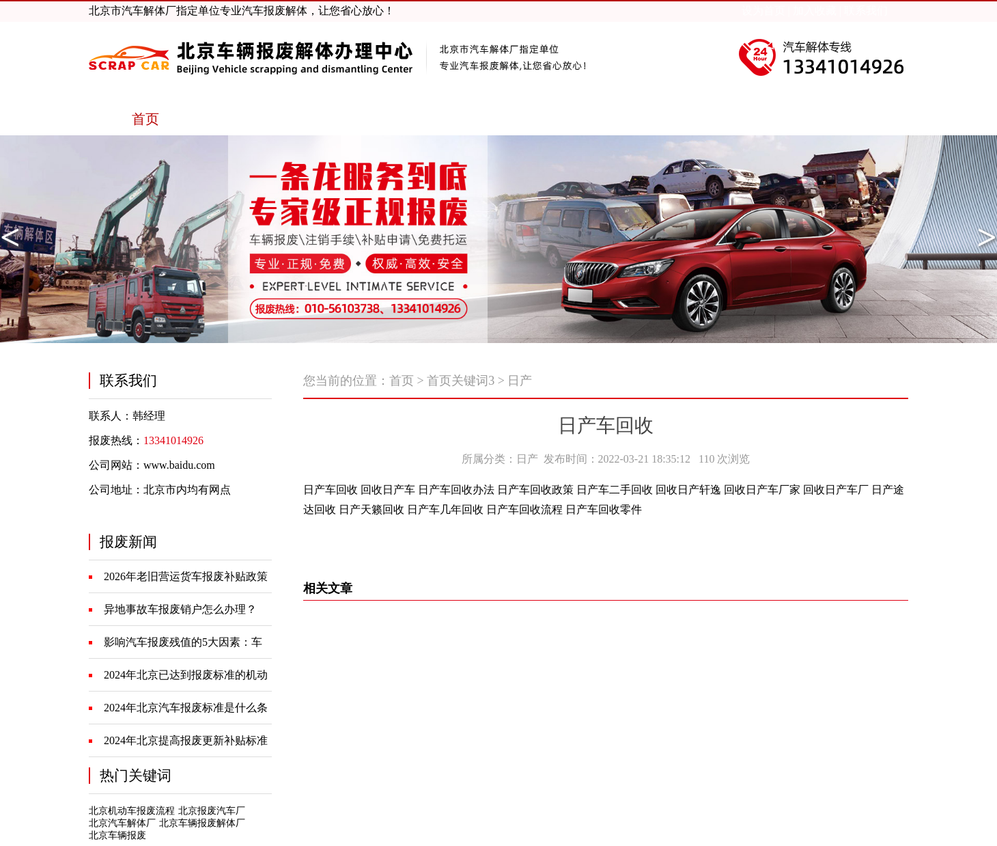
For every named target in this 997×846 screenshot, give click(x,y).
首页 (401, 380)
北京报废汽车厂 (211, 811)
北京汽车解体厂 (122, 823)
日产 (519, 380)
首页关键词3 (460, 380)
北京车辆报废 (117, 835)
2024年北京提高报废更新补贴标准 (186, 740)
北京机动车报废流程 (132, 811)
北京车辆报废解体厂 (202, 823)
